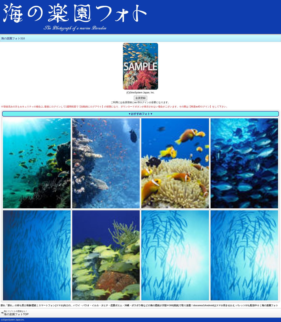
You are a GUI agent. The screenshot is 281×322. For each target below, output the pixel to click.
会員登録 (140, 97)
